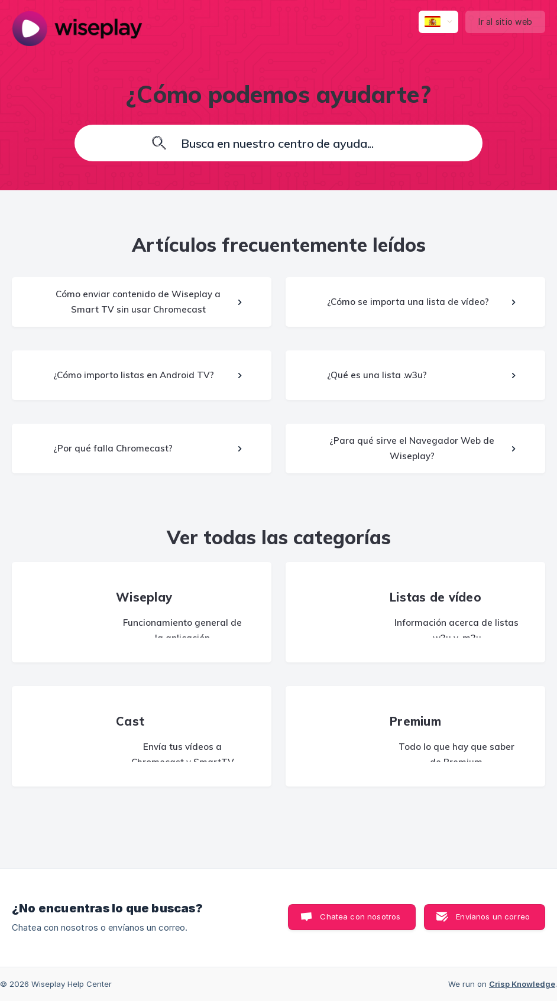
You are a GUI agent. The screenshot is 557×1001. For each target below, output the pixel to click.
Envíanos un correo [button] (493, 916)
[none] (77, 28)
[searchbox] (278, 143)
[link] (141, 302)
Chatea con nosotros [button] (360, 916)
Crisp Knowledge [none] (522, 984)
